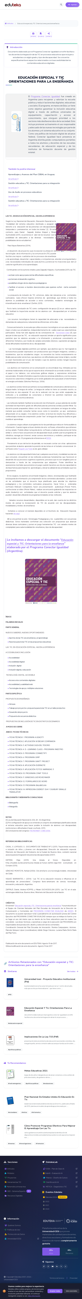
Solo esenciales (71, 1291)
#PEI (9, 995)
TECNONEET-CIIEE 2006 (40, 831)
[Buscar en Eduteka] (60, 4)
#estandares (12, 1122)
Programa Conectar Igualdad (45, 96)
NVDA (48, 438)
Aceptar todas (55, 1291)
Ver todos (72, 971)
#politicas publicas (14, 1055)
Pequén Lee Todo (25, 449)
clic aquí (16, 513)
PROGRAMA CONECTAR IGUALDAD (49, 911)
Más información (34, 1296)
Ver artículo (13, 179)
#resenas (11, 1154)
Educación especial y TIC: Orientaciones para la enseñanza (41, 541)
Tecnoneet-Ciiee (63, 333)
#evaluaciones (48, 1089)
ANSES (70, 911)
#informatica (35, 1122)
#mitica (24, 1122)
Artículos (9, 23)
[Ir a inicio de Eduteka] (13, 4)
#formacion (40, 1154)
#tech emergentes (14, 1089)
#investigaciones (25, 1154)
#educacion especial (15, 1025)
